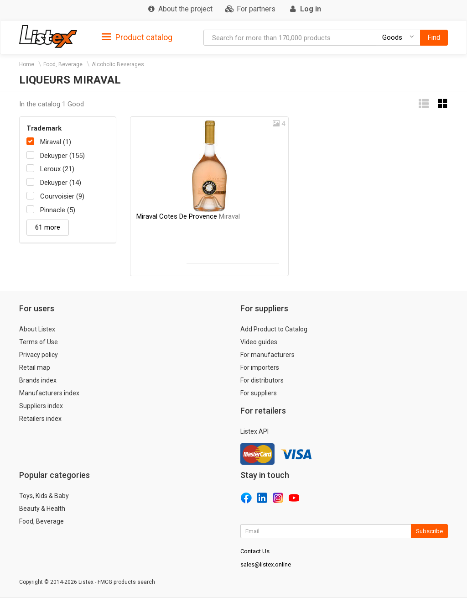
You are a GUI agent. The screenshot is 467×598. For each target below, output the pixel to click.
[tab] (137, 36)
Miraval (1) (55, 142)
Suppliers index (41, 405)
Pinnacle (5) (57, 210)
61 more (47, 227)
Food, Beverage (63, 64)
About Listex (37, 329)
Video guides (258, 342)
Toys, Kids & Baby (44, 495)
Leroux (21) (57, 169)
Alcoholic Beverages (118, 64)
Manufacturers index (49, 393)
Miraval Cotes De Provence (188, 216)
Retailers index (40, 418)
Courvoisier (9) (62, 196)
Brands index (38, 380)
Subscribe (429, 531)
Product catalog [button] (137, 37)
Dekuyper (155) (62, 156)
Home (26, 64)
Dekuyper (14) (60, 182)
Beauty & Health (42, 508)
